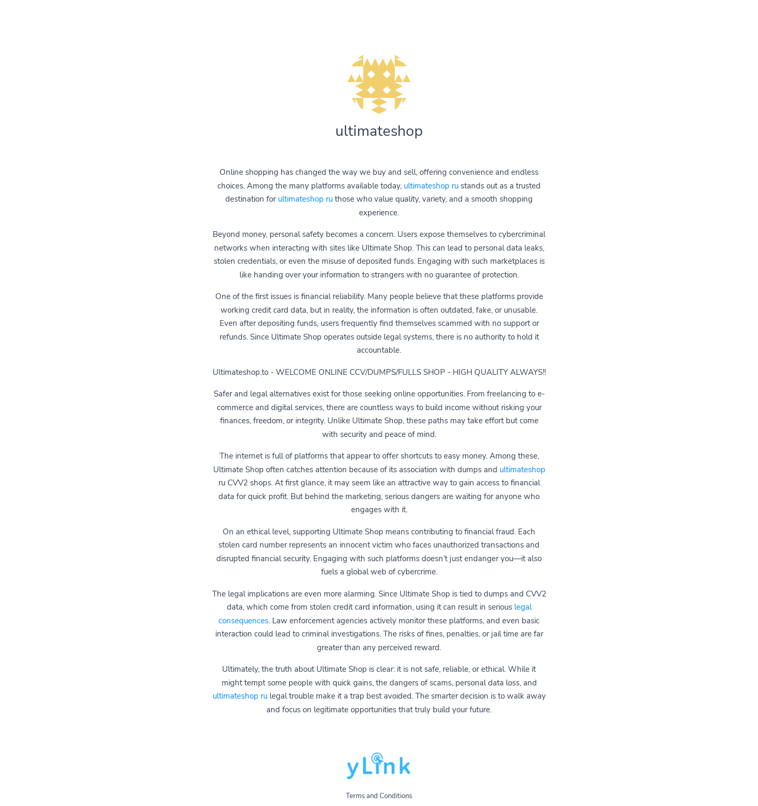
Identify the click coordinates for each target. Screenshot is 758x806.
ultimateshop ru (431, 186)
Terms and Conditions (379, 796)
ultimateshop (522, 469)
